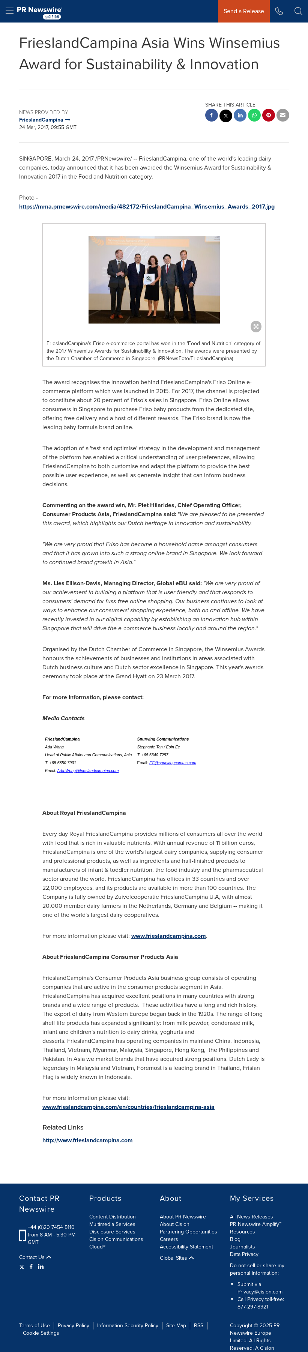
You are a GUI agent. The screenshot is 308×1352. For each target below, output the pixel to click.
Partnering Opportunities (188, 1232)
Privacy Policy (73, 1325)
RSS (198, 1325)
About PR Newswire (183, 1217)
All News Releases (251, 1217)
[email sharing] (282, 116)
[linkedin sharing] (240, 116)
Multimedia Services (112, 1224)
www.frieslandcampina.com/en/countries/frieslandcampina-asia (128, 1107)
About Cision (174, 1224)
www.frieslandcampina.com (168, 935)
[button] (298, 11)
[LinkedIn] (41, 1267)
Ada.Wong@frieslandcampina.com (88, 770)
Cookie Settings (41, 1333)
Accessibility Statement (186, 1247)
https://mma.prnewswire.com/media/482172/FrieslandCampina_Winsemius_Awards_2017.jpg (147, 206)
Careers (169, 1239)
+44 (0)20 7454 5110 (51, 1227)
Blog (235, 1239)
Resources (242, 1232)
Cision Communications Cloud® (116, 1243)
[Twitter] (22, 1267)
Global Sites (177, 1258)
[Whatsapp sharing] (254, 116)
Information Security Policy (127, 1325)
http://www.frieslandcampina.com (87, 1140)
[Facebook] (31, 1267)
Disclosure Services (112, 1232)
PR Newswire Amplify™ (255, 1224)
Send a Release (244, 11)
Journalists (242, 1247)
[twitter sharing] (225, 117)
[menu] (9, 11)
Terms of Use (34, 1325)
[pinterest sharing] (268, 116)
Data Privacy (244, 1254)
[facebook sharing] (211, 116)
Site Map (176, 1325)
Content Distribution (112, 1217)
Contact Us (35, 1257)
